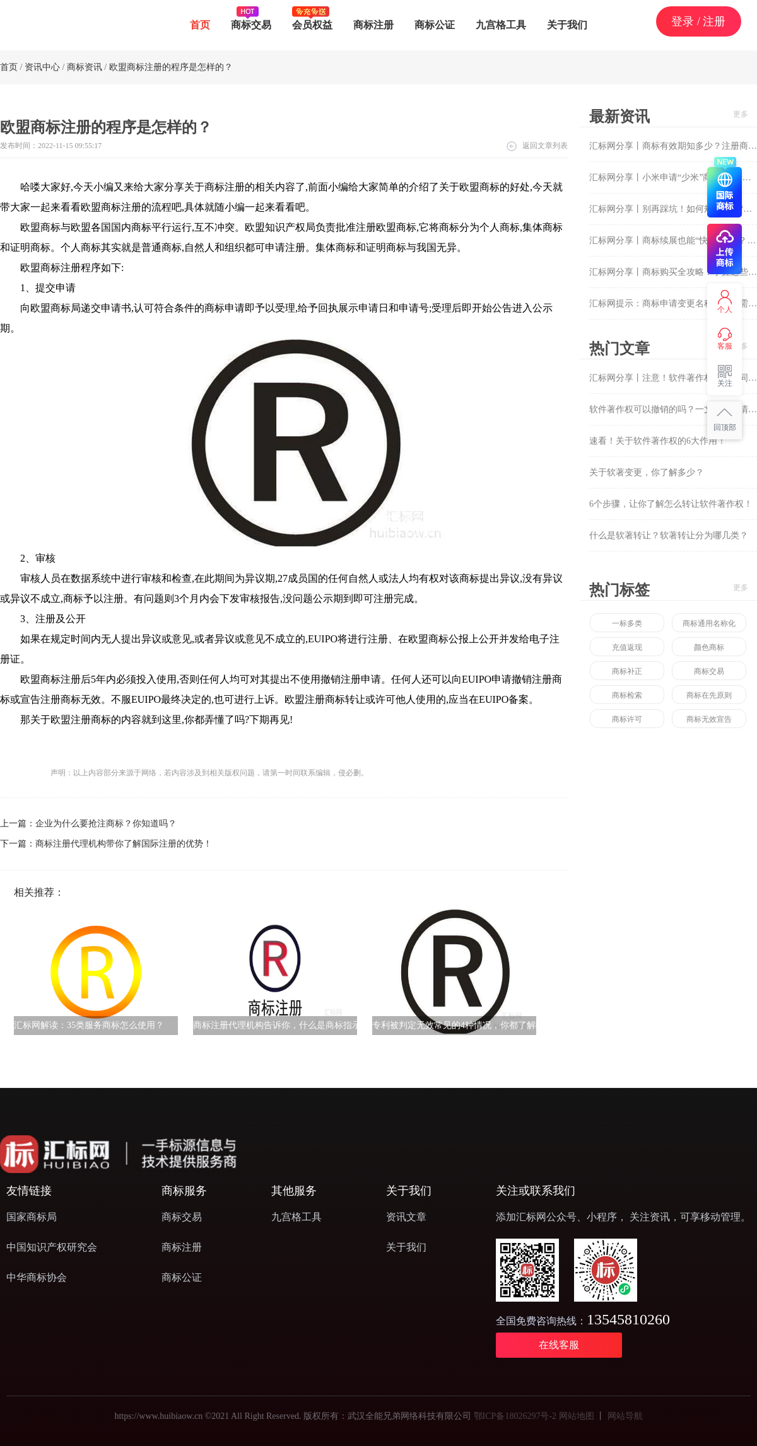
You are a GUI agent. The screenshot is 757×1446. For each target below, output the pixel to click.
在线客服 (559, 1344)
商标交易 (251, 18)
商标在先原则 (709, 695)
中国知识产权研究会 (51, 1247)
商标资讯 (84, 67)
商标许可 (627, 719)
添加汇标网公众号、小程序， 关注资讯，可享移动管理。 (623, 1217)
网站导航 (625, 1416)
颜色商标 (709, 647)
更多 (740, 114)
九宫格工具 (501, 25)
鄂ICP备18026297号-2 (515, 1416)
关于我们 (567, 25)
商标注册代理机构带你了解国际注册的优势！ (123, 843)
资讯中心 (42, 67)
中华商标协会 (36, 1277)
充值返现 (627, 647)
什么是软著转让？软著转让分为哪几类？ (668, 535)
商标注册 (373, 25)
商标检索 (627, 695)
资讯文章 (406, 1217)
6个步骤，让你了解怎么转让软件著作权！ (671, 504)
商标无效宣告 (709, 719)
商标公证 (434, 25)
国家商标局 (31, 1217)
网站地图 (576, 1416)
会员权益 (312, 18)
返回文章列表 (545, 145)
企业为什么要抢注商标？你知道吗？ (106, 823)
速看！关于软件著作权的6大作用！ (657, 441)
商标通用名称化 (709, 623)
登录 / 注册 (698, 21)
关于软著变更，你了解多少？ (646, 472)
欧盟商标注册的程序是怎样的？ (171, 67)
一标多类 (627, 623)
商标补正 (627, 671)
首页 (200, 25)
